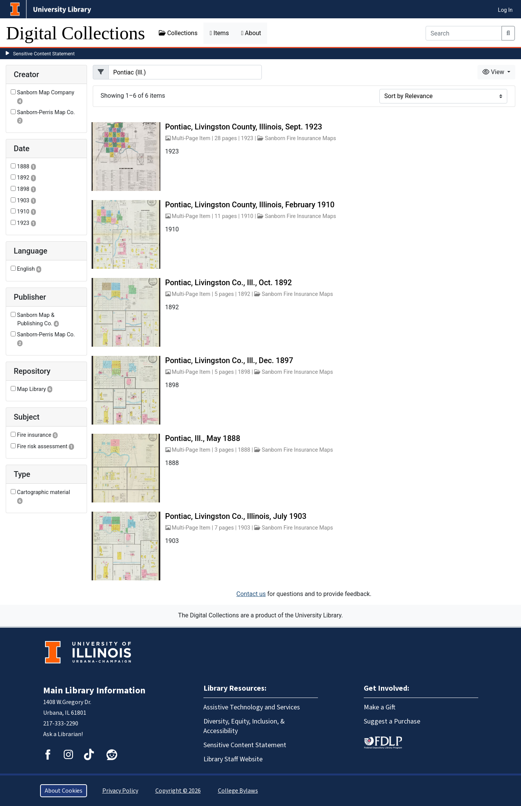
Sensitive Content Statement (44, 54)
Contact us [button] (251, 594)
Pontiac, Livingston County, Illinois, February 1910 (250, 204)
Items (219, 33)
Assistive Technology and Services (251, 707)
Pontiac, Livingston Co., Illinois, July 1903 (235, 516)
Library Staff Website (233, 759)
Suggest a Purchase (392, 721)
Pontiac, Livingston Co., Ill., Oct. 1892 (228, 282)
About (251, 33)
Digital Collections (75, 33)
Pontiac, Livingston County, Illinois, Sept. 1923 (243, 126)
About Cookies (63, 791)
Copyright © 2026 (178, 791)
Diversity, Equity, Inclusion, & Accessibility (244, 726)
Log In (505, 10)
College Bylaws (238, 791)
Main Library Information (94, 690)
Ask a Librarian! (63, 734)
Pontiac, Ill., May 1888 (202, 438)
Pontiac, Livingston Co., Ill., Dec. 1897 (229, 360)
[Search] (464, 33)
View (494, 72)
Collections (178, 33)
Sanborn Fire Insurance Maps (300, 138)
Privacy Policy (120, 791)
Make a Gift (379, 707)
